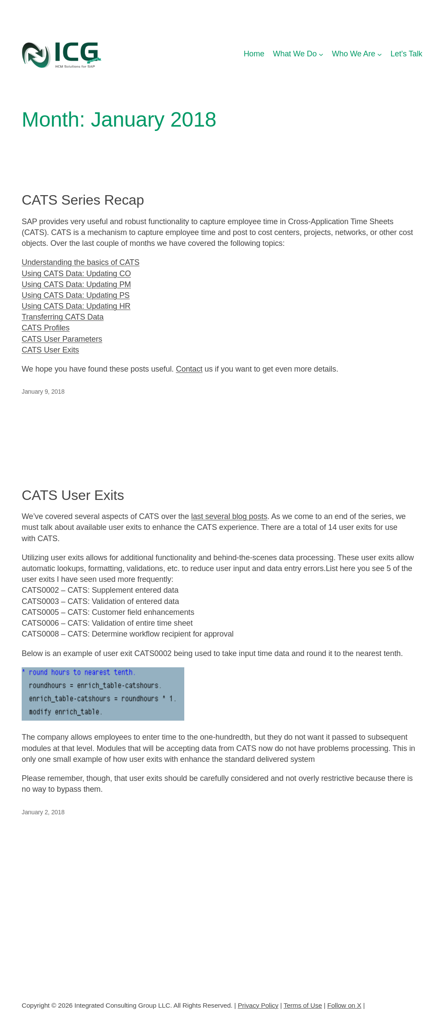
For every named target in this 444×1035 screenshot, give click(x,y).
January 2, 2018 (43, 812)
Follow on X (344, 1005)
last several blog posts (229, 516)
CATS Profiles (45, 327)
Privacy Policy (258, 1005)
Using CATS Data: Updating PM (76, 284)
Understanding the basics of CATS (81, 262)
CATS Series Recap (83, 200)
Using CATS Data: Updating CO (76, 273)
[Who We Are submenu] (379, 54)
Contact (189, 369)
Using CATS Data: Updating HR (76, 306)
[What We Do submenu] (321, 54)
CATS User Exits (50, 350)
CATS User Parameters (62, 339)
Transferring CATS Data (63, 317)
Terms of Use (303, 1005)
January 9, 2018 (43, 391)
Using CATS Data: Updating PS (76, 295)
